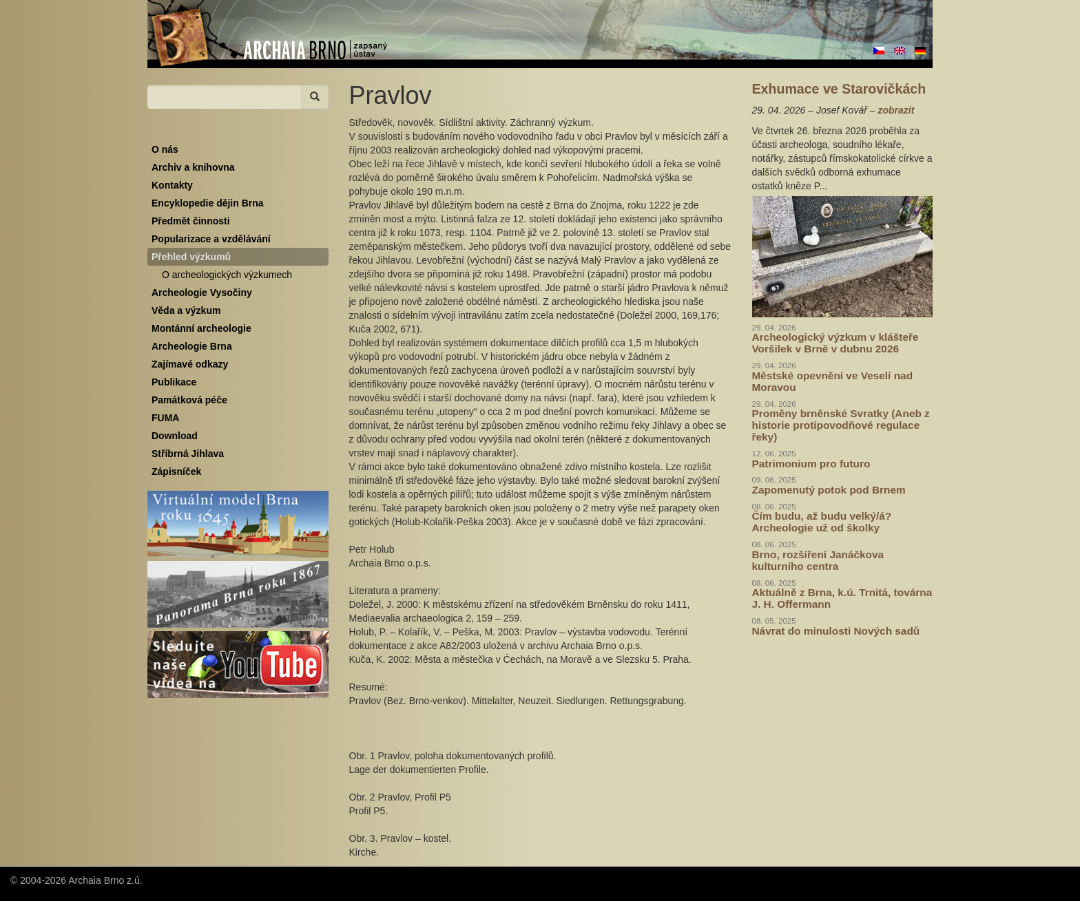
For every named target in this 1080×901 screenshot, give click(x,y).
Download (175, 435)
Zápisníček (176, 471)
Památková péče (189, 399)
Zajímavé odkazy (190, 364)
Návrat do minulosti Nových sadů (836, 631)
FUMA (165, 417)
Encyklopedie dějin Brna (208, 203)
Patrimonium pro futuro (811, 463)
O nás (165, 149)
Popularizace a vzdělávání (211, 238)
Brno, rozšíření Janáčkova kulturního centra (818, 560)
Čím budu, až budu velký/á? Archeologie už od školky (822, 521)
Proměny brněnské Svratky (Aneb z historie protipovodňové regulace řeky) (841, 425)
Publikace (174, 382)
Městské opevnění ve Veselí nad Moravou (832, 381)
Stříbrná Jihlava (188, 453)
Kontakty (172, 185)
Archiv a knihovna (193, 167)
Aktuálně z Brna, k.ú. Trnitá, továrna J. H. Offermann (842, 598)
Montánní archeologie (201, 328)
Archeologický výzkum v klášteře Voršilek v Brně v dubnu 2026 (835, 342)
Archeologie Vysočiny (202, 292)
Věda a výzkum (186, 310)
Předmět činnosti (191, 220)
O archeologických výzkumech (227, 274)
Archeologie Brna (192, 346)
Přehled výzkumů (191, 256)
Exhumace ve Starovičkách (839, 88)
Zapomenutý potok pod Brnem (829, 490)
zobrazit (896, 110)
